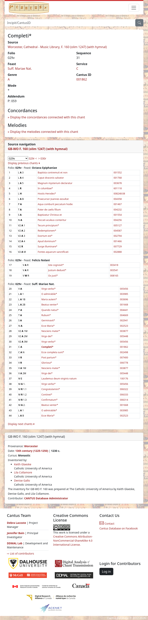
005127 (118, 225)
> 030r (42, 158)
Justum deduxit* (57, 270)
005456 (124, 288)
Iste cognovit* (56, 265)
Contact (106, 523)
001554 (118, 214)
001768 (118, 177)
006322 (124, 389)
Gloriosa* (46, 362)
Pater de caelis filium (49, 209)
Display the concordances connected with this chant (47, 117)
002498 (124, 352)
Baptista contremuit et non (52, 172)
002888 (118, 252)
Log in (106, 571)
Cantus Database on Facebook (118, 528)
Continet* (46, 394)
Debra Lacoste (16, 523)
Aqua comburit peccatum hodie (55, 204)
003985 (124, 294)
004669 (124, 315)
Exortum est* (45, 235)
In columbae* (45, 188)
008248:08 (119, 193)
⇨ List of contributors (20, 553)
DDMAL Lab (14, 543)
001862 (81, 79)
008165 (114, 275)
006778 (124, 362)
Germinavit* (48, 320)
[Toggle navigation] (133, 8)
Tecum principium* (48, 225)
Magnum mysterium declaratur (55, 183)
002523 (124, 325)
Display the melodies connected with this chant (44, 132)
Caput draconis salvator (51, 177)
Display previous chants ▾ (24, 163)
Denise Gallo (22, 480)
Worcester (31, 446)
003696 (124, 299)
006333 (124, 394)
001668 (124, 304)
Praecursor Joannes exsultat (53, 199)
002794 (118, 235)
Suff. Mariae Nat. (20, 68)
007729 (118, 246)
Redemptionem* (47, 230)
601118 (118, 188)
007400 (124, 357)
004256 (118, 220)
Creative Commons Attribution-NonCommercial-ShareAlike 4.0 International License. (72, 540)
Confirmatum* (49, 399)
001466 (118, 241)
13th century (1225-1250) (31, 451)
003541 (114, 270)
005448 (124, 336)
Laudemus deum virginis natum (59, 378)
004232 (118, 209)
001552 (118, 172)
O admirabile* (49, 294)
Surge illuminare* (47, 246)
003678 (118, 183)
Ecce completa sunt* (52, 352)
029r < (33, 158)
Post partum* (48, 357)
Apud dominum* (47, 241)
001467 (118, 204)
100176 (124, 378)
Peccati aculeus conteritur (52, 220)
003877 (124, 331)
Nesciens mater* (50, 331)
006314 (124, 399)
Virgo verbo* (48, 288)
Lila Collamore (23, 472)
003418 (114, 265)
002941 (124, 320)
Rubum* (46, 315)
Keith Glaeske (22, 464)
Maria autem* (49, 299)
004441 (124, 310)
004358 (118, 199)
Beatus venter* (49, 304)
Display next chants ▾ (21, 424)
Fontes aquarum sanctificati (53, 252)
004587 (118, 230)
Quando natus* (50, 310)
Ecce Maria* (48, 325)
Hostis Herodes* (47, 193)
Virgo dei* (47, 336)
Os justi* (53, 275)
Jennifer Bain (16, 533)
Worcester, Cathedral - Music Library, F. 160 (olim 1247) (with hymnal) (57, 47)
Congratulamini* (50, 389)
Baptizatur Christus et (50, 214)
